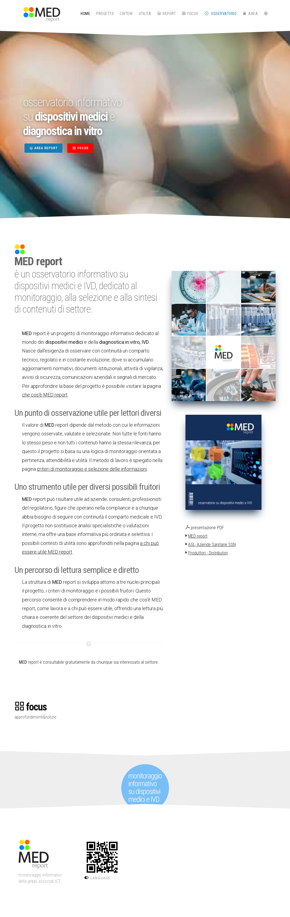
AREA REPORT (43, 148)
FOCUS (80, 148)
